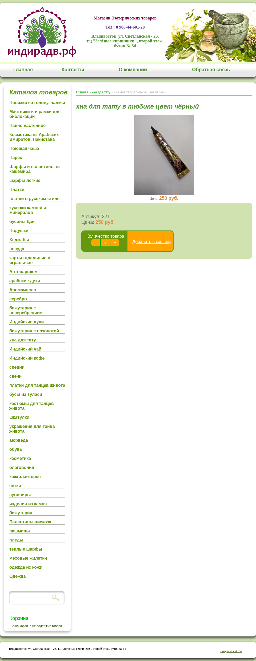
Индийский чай (25, 349)
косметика (20, 458)
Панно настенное (27, 125)
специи (17, 367)
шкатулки (19, 417)
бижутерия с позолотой (34, 331)
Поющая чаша (24, 148)
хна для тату (22, 340)
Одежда (17, 576)
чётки (15, 485)
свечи (15, 376)
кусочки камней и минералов (27, 210)
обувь (15, 449)
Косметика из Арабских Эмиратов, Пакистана (34, 137)
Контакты (73, 69)
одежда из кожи (25, 567)
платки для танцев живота (37, 385)
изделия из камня (28, 503)
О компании (133, 69)
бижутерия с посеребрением (25, 310)
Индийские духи (26, 322)
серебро (18, 299)
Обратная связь (211, 69)
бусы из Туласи (25, 394)
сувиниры (20, 494)
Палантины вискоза (30, 522)
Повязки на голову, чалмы (37, 102)
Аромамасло (22, 290)
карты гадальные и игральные (29, 260)
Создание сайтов (231, 651)
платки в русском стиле (34, 198)
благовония (21, 467)
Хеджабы (19, 239)
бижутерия (20, 513)
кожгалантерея (25, 476)
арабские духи (24, 280)
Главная (23, 69)
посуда (16, 248)
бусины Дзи (21, 221)
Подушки (19, 230)
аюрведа (18, 440)
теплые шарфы (25, 549)
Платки (16, 189)
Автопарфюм (23, 271)
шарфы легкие (24, 180)
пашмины (19, 531)
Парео (15, 157)
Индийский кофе (27, 358)
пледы (16, 540)
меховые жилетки (28, 558)
